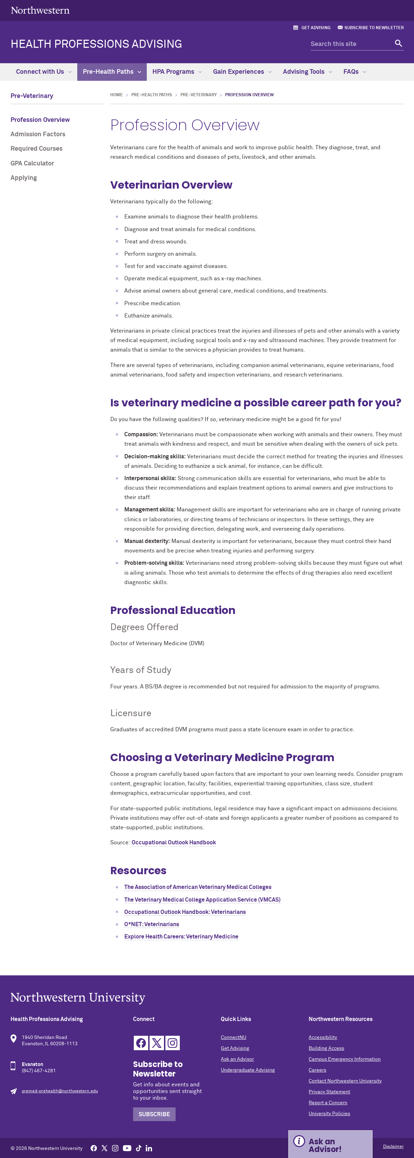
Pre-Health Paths (112, 72)
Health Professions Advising (96, 44)
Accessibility (323, 1037)
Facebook (141, 1043)
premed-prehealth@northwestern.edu (60, 1091)
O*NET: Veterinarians (151, 924)
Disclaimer (393, 1147)
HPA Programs (177, 72)
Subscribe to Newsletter (374, 28)
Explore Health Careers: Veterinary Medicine (181, 937)
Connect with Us (44, 72)
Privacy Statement (329, 1092)
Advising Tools (307, 72)
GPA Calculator (32, 164)
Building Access (326, 1048)
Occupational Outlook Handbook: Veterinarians (185, 912)
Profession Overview (40, 120)
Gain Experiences (242, 72)
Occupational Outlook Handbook (174, 842)
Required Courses (37, 149)
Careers (317, 1070)
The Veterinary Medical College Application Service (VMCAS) (202, 900)
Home (116, 95)
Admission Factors (38, 134)
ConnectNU (233, 1037)
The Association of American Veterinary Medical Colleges (197, 887)
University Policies (329, 1113)
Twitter (157, 1043)
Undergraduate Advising (248, 1070)
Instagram (172, 1043)
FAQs (354, 72)
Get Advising (316, 28)
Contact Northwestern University (345, 1081)
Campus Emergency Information (345, 1059)
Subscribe (154, 1114)
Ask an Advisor (237, 1059)
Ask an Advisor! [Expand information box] (325, 1145)
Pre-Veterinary (32, 96)
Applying (24, 178)
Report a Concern (328, 1102)
